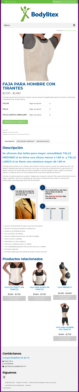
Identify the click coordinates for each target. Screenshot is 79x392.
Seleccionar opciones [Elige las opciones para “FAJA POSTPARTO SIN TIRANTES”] (14, 298)
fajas (9, 134)
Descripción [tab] (9, 141)
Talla (5, 109)
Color (5, 103)
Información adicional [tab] (25, 141)
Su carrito (11, 1)
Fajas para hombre (70, 30)
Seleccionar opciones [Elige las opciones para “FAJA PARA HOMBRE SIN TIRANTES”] (65, 338)
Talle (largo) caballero (14, 115)
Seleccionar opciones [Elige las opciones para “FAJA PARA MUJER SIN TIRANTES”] (39, 298)
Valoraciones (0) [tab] (42, 141)
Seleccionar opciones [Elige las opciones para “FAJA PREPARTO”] (65, 297)
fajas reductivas (25, 134)
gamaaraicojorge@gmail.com (14, 366)
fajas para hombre (16, 134)
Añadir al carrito (15, 122)
